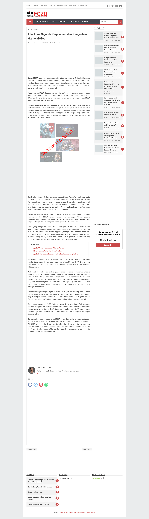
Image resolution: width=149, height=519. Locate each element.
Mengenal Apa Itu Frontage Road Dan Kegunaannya (110, 60)
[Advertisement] (59, 60)
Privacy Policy (62, 6)
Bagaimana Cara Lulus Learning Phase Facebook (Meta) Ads (111, 136)
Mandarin (85, 21)
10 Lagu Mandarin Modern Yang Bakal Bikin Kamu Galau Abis (111, 36)
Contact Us (43, 6)
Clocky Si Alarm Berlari (35, 492)
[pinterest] (41, 385)
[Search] (109, 22)
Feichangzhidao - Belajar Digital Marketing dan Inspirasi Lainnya (77, 513)
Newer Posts (32, 449)
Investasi (74, 21)
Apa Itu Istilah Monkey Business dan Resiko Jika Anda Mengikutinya (55, 254)
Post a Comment (55, 43)
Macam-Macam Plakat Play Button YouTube (47, 251)
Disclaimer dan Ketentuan (78, 6)
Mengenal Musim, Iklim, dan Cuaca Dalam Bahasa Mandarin (112, 48)
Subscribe (108, 245)
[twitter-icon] (112, 6)
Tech (52, 21)
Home (28, 6)
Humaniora (62, 21)
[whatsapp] (46, 385)
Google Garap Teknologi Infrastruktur (40, 487)
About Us (35, 6)
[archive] (66, 478)
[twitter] (36, 385)
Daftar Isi (52, 6)
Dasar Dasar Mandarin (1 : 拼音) (38, 504)
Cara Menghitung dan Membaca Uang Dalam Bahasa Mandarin (111, 148)
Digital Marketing (41, 21)
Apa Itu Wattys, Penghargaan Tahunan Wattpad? (49, 248)
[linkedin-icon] (121, 6)
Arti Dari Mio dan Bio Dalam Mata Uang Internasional (111, 72)
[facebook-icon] (108, 6)
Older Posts (86, 449)
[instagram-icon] (116, 6)
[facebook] (30, 385)
